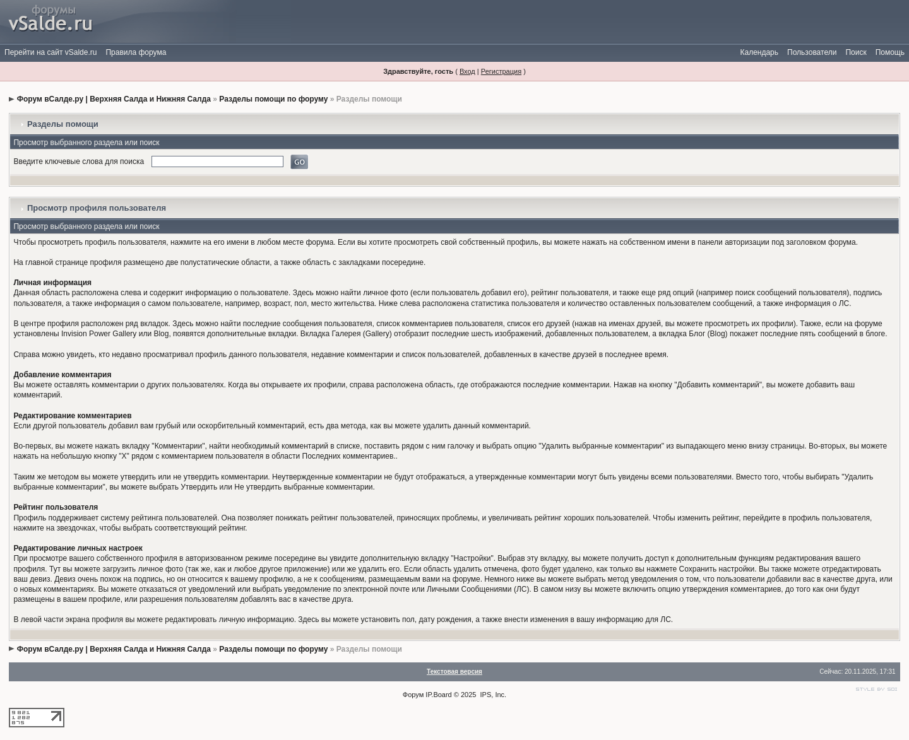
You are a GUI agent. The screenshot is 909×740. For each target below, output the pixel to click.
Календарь (759, 52)
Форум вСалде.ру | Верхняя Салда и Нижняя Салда (114, 99)
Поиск (855, 52)
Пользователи (811, 52)
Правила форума (135, 52)
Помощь (890, 52)
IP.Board (438, 694)
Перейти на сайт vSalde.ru (50, 52)
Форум (413, 694)
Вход (467, 71)
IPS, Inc (492, 694)
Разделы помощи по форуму (273, 99)
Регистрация (501, 71)
